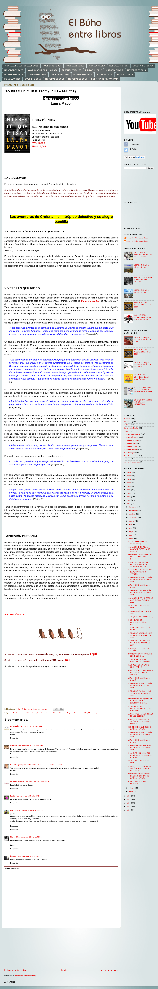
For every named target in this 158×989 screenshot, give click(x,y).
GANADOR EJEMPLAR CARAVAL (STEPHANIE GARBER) (139, 549)
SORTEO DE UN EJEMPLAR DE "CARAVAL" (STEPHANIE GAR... (140, 701)
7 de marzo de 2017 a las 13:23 (37, 782)
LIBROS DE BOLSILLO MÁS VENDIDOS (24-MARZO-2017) (140, 580)
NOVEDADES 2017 (36, 74)
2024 (129, 479)
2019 (129, 497)
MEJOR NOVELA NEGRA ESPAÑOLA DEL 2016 (142, 365)
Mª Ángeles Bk (16, 726)
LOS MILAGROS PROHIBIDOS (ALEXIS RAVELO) (138, 622)
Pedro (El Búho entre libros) (137, 238)
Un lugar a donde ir (90, 301)
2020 (129, 493)
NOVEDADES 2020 (13, 70)
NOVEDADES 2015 (82, 74)
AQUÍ (93, 654)
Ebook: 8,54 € (39, 146)
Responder (14, 738)
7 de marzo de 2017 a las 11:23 (50, 765)
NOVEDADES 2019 (136, 70)
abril (131, 535)
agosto (132, 521)
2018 (129, 500)
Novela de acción (131, 440)
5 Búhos (127, 425)
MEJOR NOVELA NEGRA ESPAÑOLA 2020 (142, 305)
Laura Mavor (53, 713)
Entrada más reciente (16, 970)
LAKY (12, 796)
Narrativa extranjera (132, 434)
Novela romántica (131, 456)
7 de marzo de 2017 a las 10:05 (30, 746)
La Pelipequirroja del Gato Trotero (23, 765)
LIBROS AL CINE (93, 70)
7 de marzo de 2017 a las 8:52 (34, 726)
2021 (129, 490)
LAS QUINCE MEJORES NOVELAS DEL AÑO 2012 (143, 255)
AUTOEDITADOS (114, 70)
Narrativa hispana (66, 713)
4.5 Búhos (127, 422)
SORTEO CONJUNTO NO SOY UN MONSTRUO (143, 402)
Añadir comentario (12, 869)
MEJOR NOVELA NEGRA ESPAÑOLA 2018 (142, 339)
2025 (129, 476)
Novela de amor (130, 443)
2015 (129, 800)
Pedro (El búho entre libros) (137, 241)
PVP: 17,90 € (38, 143)
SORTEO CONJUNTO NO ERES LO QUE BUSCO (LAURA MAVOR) (139, 776)
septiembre (133, 518)
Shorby (12, 837)
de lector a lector (17, 782)
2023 (129, 483)
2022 (129, 486)
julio (130, 525)
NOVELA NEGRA (97, 66)
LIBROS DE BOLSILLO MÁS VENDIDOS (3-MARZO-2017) (140, 735)
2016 (129, 796)
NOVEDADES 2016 (59, 74)
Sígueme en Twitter (126, 150)
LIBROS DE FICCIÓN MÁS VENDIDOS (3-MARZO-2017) (139, 748)
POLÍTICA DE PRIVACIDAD (104, 79)
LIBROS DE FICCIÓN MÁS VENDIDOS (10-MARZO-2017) (139, 693)
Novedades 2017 (80, 713)
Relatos (127, 459)
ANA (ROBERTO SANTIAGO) (140, 617)
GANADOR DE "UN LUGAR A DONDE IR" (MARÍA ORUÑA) (140, 673)
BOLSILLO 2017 (125, 74)
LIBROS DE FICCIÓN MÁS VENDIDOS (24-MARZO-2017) (139, 593)
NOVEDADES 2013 (77, 79)
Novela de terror (130, 447)
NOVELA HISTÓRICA (142, 66)
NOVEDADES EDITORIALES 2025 (21, 66)
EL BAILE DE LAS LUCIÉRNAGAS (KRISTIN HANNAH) (140, 709)
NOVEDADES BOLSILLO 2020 (42, 70)
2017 (129, 504)
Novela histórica (130, 450)
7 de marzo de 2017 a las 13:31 (28, 796)
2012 (129, 810)
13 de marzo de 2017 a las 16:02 (28, 837)
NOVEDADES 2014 (54, 79)
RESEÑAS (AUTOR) (118, 66)
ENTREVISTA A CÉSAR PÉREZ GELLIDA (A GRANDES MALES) (138, 564)
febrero (132, 788)
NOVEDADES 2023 (75, 66)
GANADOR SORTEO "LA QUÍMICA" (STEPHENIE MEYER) (139, 722)
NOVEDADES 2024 (52, 66)
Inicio (64, 970)
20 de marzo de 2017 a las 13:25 (29, 856)
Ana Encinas (15, 810)
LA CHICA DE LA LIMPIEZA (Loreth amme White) (141, 377)
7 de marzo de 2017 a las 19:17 (32, 810)
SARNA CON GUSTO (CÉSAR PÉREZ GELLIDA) (143, 280)
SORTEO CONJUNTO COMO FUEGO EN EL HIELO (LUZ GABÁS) (140, 557)
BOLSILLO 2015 (33, 79)
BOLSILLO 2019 (104, 74)
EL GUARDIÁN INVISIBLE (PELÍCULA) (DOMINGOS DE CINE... (140, 755)
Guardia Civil (42, 713)
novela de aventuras (132, 462)
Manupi (13, 856)
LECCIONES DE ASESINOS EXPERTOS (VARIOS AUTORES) (140, 572)
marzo (131, 539)
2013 (129, 807)
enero (131, 792)
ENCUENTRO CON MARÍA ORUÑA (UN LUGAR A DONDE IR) (140, 768)
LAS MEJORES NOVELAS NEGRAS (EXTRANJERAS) (142, 317)
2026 (129, 472)
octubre (132, 514)
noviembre (133, 510)
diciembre (133, 507)
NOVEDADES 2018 (13, 74)
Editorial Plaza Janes (28, 713)
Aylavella (13, 746)
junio (131, 528)
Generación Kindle (131, 428)
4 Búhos (16, 713)
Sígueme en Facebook (126, 144)
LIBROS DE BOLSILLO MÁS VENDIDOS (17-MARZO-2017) (140, 635)
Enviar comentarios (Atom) (25, 976)
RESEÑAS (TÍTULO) (71, 70)
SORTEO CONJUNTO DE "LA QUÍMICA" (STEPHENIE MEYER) (143, 390)
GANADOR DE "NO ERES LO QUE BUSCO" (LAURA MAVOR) (140, 600)
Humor (126, 431)
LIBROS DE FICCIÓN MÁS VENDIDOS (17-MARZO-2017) (139, 643)
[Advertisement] (61, 948)
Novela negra (93, 713)
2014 (129, 803)
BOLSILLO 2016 (12, 79)
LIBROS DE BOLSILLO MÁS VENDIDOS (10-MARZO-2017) (140, 686)
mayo (131, 532)
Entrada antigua (109, 970)
